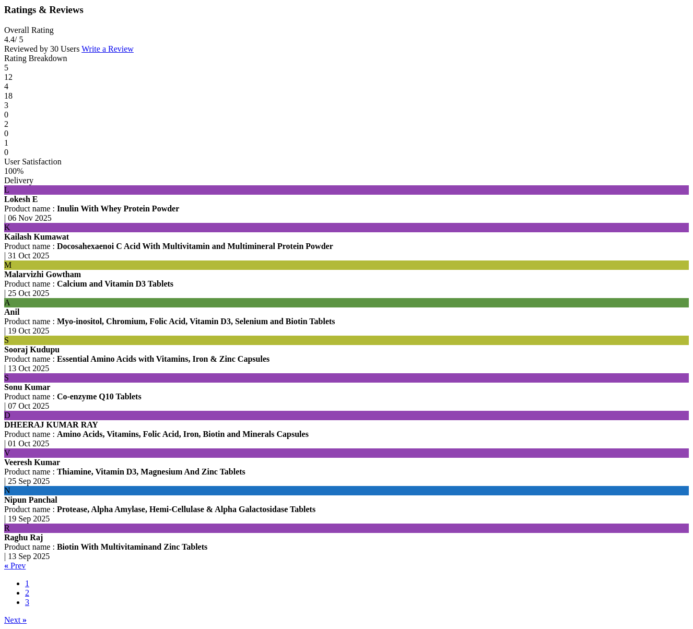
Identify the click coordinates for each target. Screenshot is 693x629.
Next (15, 619)
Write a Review (107, 48)
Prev (15, 565)
